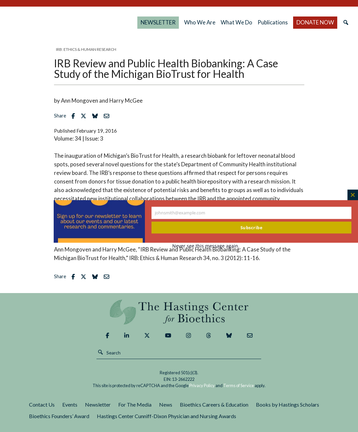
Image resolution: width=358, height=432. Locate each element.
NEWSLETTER (168, 22)
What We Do (239, 22)
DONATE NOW (311, 22)
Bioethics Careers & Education (214, 404)
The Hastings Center (179, 312)
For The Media (134, 404)
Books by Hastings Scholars (287, 404)
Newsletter (98, 404)
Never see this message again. (205, 246)
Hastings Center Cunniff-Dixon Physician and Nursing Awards (166, 416)
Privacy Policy (202, 385)
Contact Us (42, 404)
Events (69, 404)
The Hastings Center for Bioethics (75, 22)
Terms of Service (238, 385)
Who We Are (204, 22)
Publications (277, 22)
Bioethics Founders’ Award (59, 416)
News (165, 404)
